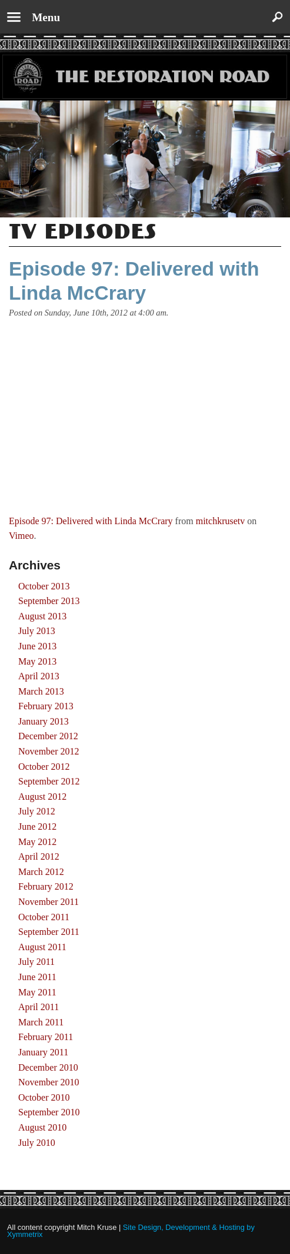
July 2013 (36, 631)
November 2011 (48, 902)
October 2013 (44, 586)
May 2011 (37, 992)
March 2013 (41, 691)
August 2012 (42, 797)
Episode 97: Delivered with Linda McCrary (91, 521)
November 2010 (48, 1082)
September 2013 (48, 601)
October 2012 (44, 767)
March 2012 (41, 872)
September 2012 (48, 781)
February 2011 (45, 1037)
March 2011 (41, 1022)
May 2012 (37, 842)
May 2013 (37, 661)
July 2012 (36, 811)
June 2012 (37, 826)
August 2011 (42, 947)
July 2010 (36, 1143)
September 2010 (48, 1112)
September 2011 (48, 932)
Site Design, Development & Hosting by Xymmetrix (131, 1231)
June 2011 (37, 977)
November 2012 (48, 751)
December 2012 (48, 736)
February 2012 (46, 886)
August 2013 (42, 616)
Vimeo (21, 536)
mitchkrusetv (220, 521)
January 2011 (43, 1052)
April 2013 (38, 676)
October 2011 (43, 917)
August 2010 (42, 1127)
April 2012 (38, 856)
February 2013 (46, 706)
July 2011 (36, 962)
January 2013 (43, 721)
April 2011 (38, 1007)
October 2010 (44, 1097)
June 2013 (37, 646)
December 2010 (48, 1067)
